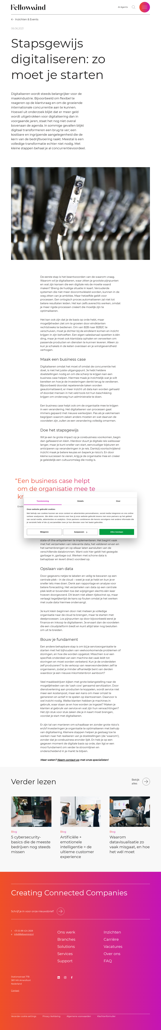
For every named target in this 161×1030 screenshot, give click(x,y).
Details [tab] (80, 501)
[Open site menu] (144, 7)
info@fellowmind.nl (24, 934)
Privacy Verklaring (51, 1016)
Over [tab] (118, 501)
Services (65, 953)
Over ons (112, 953)
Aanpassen (80, 532)
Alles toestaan (116, 532)
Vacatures (113, 946)
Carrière (111, 939)
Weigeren (44, 532)
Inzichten (112, 932)
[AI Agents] (123, 7)
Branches (66, 939)
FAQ (108, 961)
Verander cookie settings (23, 1016)
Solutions (66, 946)
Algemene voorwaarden (79, 1016)
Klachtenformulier (106, 1016)
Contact (15, 990)
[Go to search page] (133, 7)
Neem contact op (68, 759)
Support (65, 961)
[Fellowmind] (29, 7)
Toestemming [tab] (43, 501)
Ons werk (66, 932)
